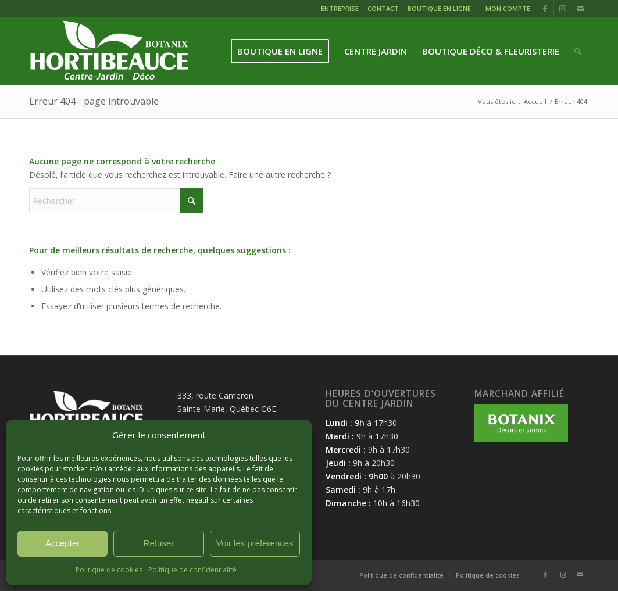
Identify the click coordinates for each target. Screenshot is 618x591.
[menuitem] (341, 10)
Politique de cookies (109, 570)
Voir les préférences (255, 543)
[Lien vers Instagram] (562, 8)
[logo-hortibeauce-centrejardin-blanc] (109, 51)
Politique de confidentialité (192, 570)
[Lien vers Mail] (580, 8)
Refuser (159, 543)
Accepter (62, 543)
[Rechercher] (578, 51)
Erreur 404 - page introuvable (94, 101)
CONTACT (383, 8)
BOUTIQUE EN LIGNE (439, 8)
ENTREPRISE (340, 8)
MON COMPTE (507, 8)
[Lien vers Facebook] (545, 8)
